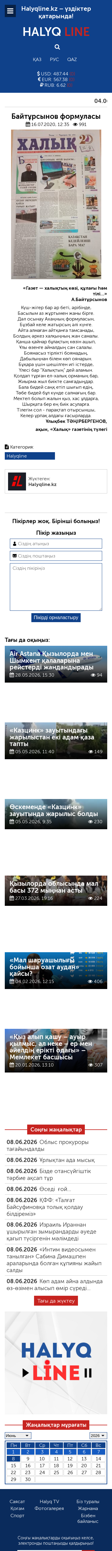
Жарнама (88, 1518)
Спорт (17, 1525)
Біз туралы (87, 1511)
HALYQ (56, 32)
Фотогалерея (49, 1518)
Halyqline (17, 456)
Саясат (17, 1511)
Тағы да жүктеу (56, 1310)
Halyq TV (49, 1511)
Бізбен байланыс (88, 1528)
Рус (54, 59)
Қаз (37, 59)
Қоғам (17, 1518)
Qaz (72, 59)
